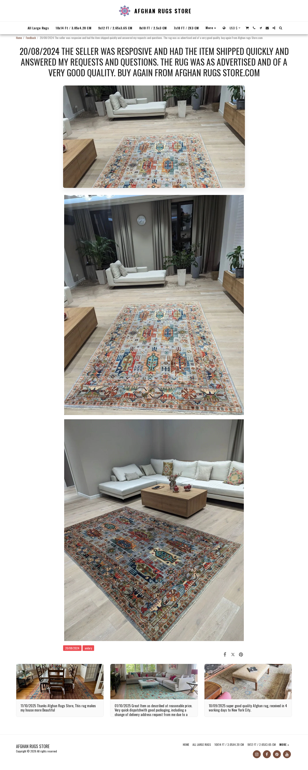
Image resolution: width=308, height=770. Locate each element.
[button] (247, 28)
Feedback (31, 38)
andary (88, 648)
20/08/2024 (72, 648)
